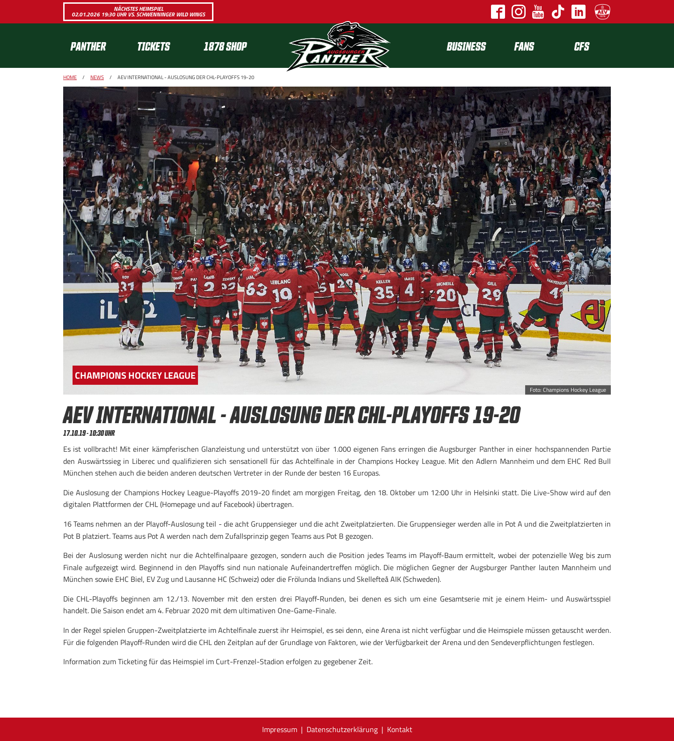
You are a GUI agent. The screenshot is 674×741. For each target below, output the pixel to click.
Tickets (153, 45)
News (97, 77)
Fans (524, 45)
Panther (88, 45)
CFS (581, 45)
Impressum (279, 729)
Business (466, 45)
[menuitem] (96, 45)
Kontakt (399, 729)
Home (70, 77)
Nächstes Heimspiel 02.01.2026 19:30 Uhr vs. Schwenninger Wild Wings (138, 11)
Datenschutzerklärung (342, 729)
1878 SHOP (225, 45)
